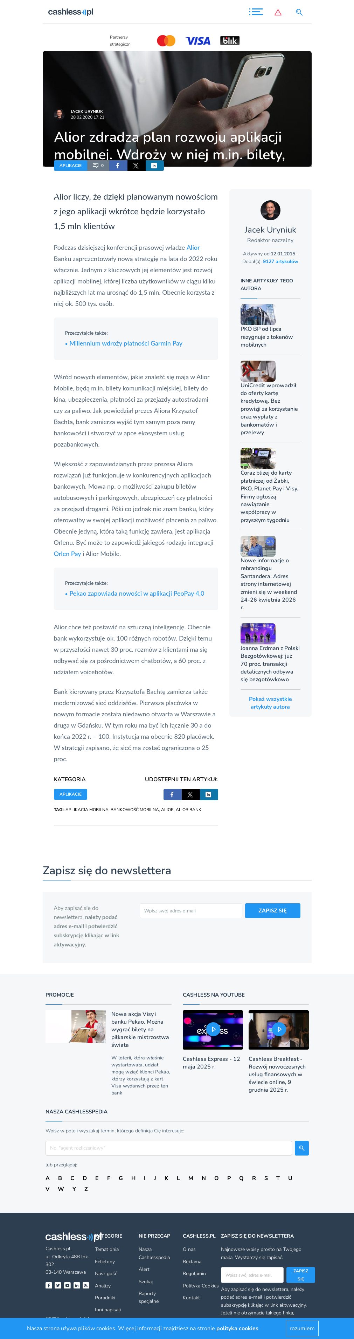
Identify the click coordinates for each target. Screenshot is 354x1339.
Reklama (192, 1261)
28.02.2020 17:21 (87, 117)
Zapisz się (300, 1274)
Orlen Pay (67, 553)
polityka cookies (237, 1328)
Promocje (60, 994)
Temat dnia (107, 1249)
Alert (144, 1269)
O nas (189, 1249)
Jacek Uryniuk (87, 111)
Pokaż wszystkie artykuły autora (270, 703)
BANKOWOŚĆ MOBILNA (135, 809)
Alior (193, 247)
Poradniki (105, 1297)
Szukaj (146, 1281)
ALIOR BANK (188, 809)
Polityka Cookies (201, 1286)
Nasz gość (106, 1273)
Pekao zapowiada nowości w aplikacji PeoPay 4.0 (134, 593)
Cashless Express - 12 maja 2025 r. (211, 1063)
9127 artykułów (280, 261)
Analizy (103, 1286)
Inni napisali (108, 1309)
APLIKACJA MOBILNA (87, 809)
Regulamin (194, 1273)
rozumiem (302, 1328)
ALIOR (167, 809)
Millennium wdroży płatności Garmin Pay (124, 343)
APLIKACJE (71, 165)
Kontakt (191, 1297)
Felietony (105, 1261)
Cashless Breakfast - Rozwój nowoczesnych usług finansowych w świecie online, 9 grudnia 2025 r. (277, 1074)
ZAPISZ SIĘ (272, 910)
